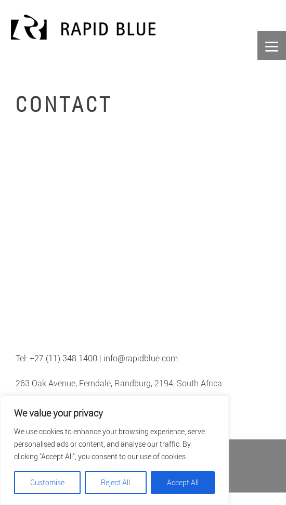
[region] (114, 450)
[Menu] (271, 45)
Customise (47, 482)
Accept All (183, 482)
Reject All (115, 482)
